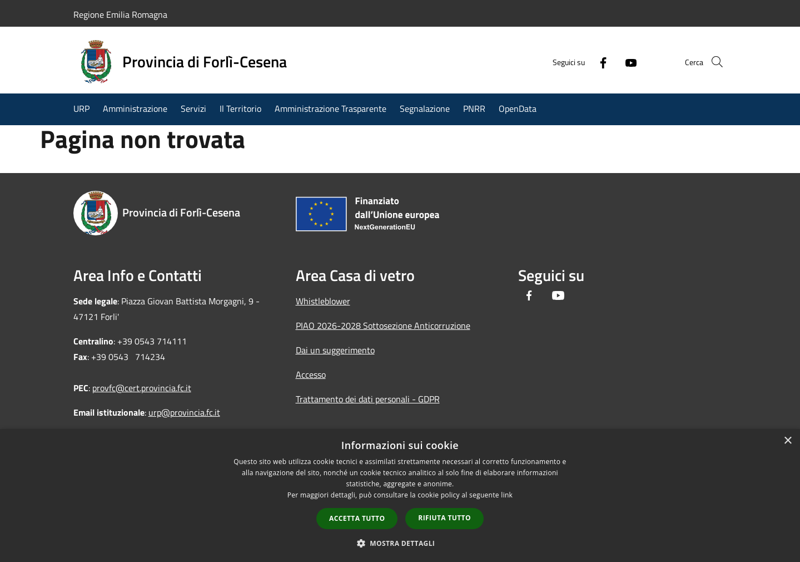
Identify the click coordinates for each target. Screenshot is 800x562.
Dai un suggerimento (335, 350)
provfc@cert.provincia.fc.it (141, 388)
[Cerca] (713, 61)
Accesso (311, 374)
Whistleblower (323, 301)
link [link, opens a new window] (507, 495)
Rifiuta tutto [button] (444, 517)
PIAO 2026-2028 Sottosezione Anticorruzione (383, 325)
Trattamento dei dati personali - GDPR (368, 399)
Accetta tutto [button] (357, 518)
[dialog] (400, 495)
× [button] (787, 441)
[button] (400, 543)
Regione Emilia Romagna (120, 14)
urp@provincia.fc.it (184, 412)
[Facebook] (587, 61)
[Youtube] (615, 61)
